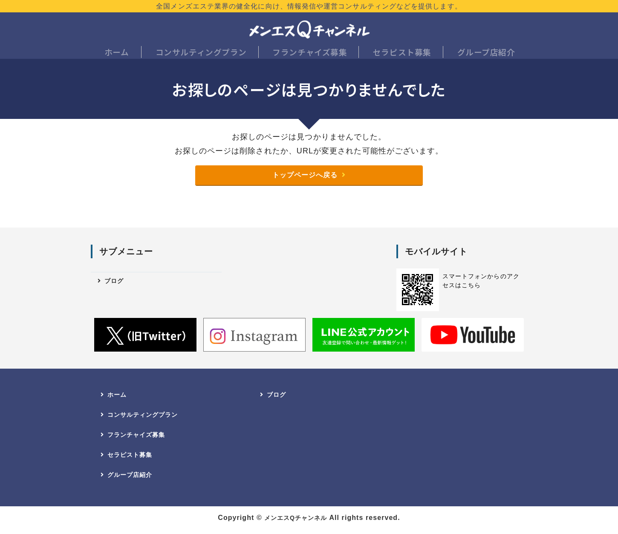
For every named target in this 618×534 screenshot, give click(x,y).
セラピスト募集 (401, 53)
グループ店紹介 (485, 53)
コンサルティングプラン (201, 53)
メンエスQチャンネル (295, 524)
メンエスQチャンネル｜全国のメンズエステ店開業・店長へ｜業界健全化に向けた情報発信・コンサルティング (309, 29)
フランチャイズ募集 (309, 53)
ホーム (117, 53)
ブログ (116, 287)
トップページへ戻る (304, 180)
